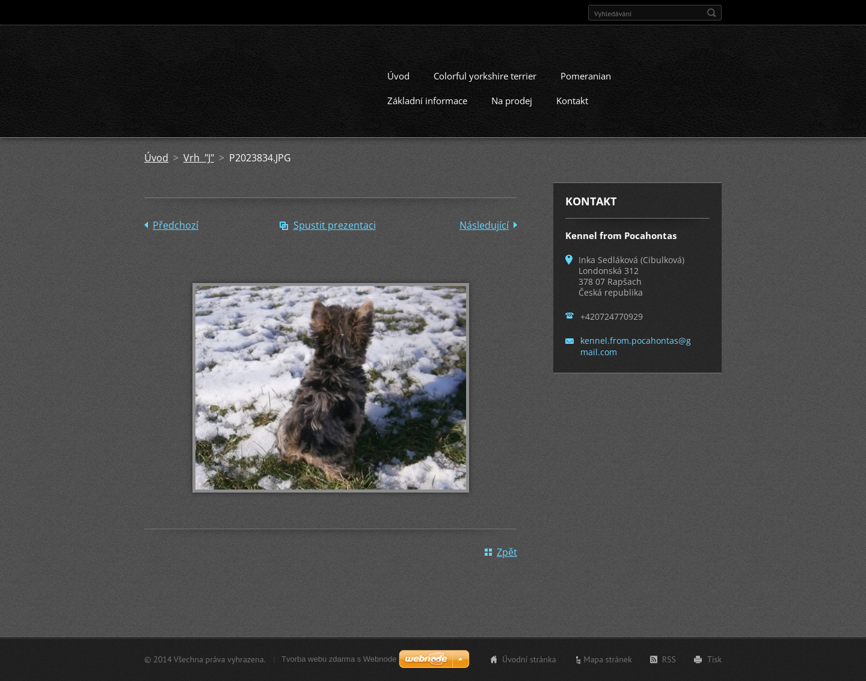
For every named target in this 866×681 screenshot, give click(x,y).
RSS (669, 659)
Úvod (398, 76)
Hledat (711, 12)
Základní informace (427, 101)
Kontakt (572, 101)
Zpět (507, 552)
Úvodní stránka (529, 659)
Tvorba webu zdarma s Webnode (338, 659)
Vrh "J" (198, 157)
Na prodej (511, 101)
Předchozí (175, 225)
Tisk (714, 659)
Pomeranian (585, 76)
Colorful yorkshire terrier (485, 76)
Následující (484, 225)
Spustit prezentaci (334, 225)
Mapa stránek (608, 659)
